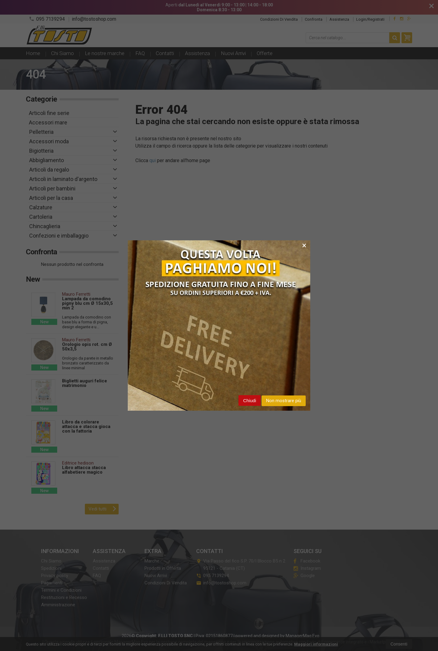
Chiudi (249, 400)
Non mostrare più (283, 400)
